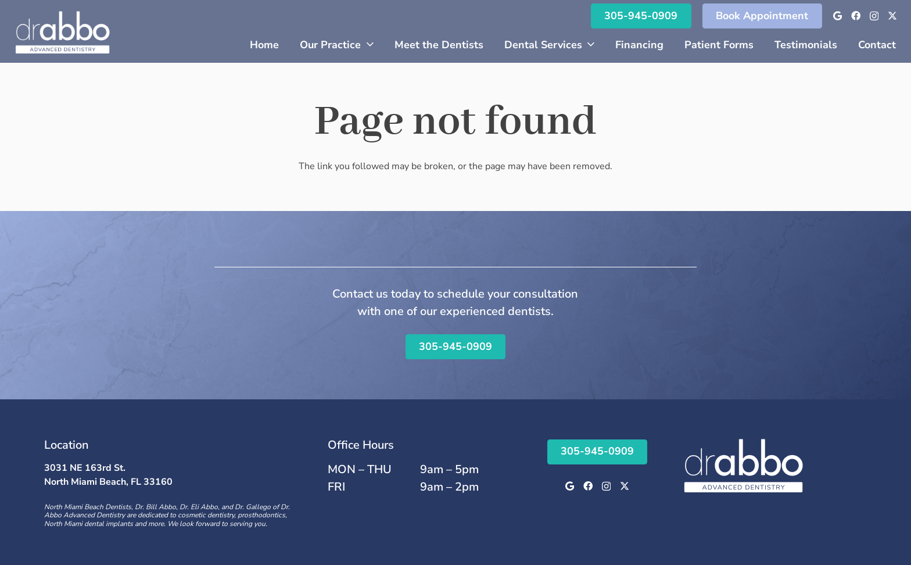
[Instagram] (874, 16)
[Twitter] (892, 15)
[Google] (837, 15)
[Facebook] (855, 15)
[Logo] (63, 31)
